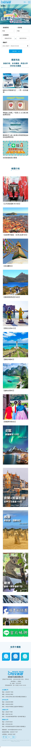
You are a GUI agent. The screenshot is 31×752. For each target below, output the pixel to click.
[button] (1, 14)
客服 (5, 737)
